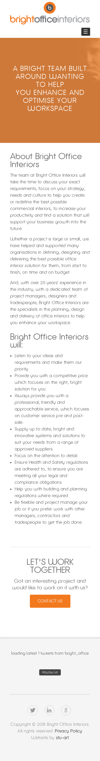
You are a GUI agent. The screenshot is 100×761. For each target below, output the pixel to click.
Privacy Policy (68, 731)
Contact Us (50, 601)
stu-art (62, 737)
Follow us (50, 672)
